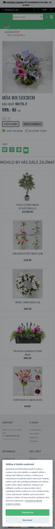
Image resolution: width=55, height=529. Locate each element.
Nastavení (27, 520)
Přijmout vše (27, 512)
